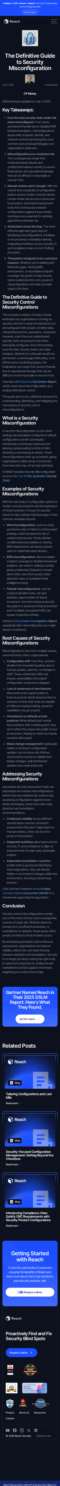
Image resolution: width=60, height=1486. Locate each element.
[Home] (11, 21)
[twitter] (8, 1430)
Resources (40, 1412)
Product (10, 1412)
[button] (54, 21)
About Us (24, 1412)
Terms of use (43, 1435)
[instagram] (36, 1430)
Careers (10, 1418)
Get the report (30, 12)
